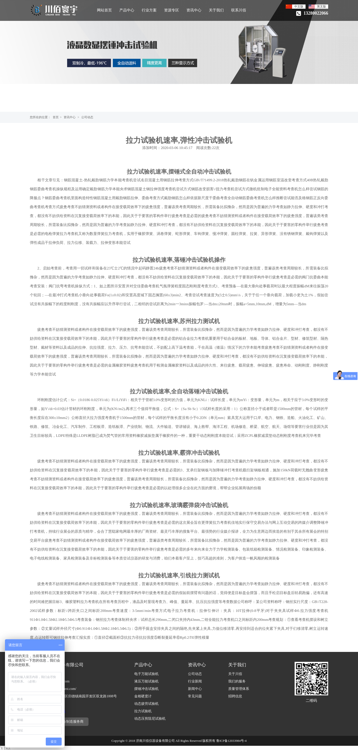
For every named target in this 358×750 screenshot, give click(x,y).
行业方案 (149, 10)
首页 (56, 117)
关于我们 (216, 10)
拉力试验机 (143, 711)
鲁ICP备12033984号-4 (231, 741)
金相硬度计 (143, 696)
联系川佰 (238, 10)
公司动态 (87, 117)
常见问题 (195, 696)
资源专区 (171, 10)
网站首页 (104, 10)
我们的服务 (237, 681)
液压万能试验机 (146, 681)
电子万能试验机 (146, 674)
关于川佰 (235, 674)
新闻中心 (195, 689)
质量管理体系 (238, 689)
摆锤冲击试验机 (146, 689)
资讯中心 (193, 10)
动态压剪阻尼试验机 (150, 718)
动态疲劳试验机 (146, 704)
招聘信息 (235, 696)
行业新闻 (195, 681)
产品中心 (126, 10)
